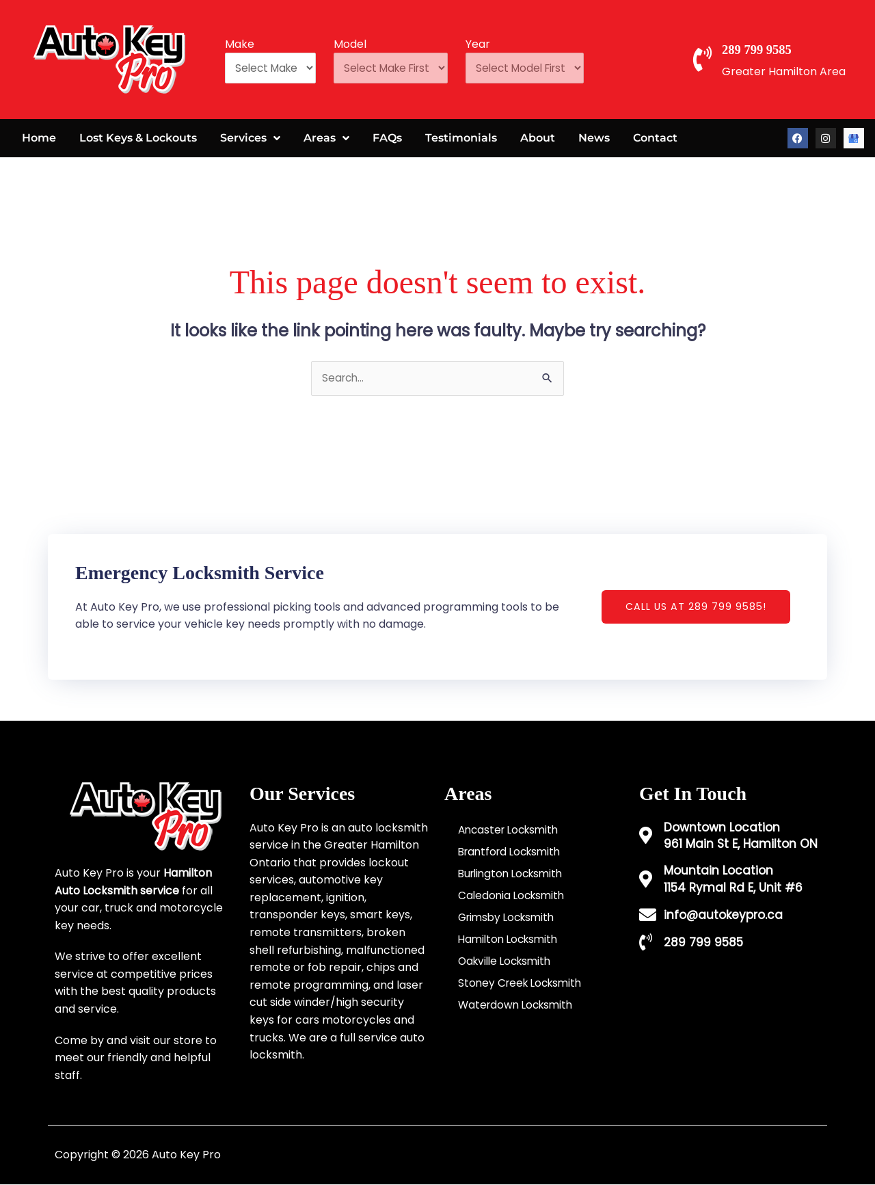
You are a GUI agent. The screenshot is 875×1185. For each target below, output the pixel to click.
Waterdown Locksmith (518, 1005)
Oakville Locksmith (508, 962)
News (594, 137)
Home (39, 137)
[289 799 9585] (707, 59)
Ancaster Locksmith (511, 830)
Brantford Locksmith (513, 852)
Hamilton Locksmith (511, 940)
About (537, 137)
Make (239, 42)
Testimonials (461, 137)
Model (356, 42)
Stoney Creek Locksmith (523, 983)
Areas (326, 138)
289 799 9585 (776, 48)
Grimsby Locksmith (509, 918)
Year (494, 42)
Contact (655, 137)
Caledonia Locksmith (513, 896)
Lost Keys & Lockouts (138, 137)
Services (250, 138)
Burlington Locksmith (514, 874)
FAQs (387, 137)
